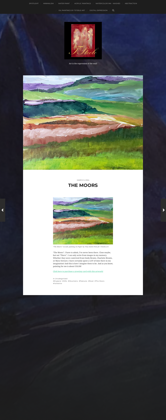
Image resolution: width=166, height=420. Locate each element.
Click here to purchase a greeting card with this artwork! (78, 271)
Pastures (83, 281)
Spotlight (34, 3)
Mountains (73, 281)
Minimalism (48, 3)
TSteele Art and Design (87, 404)
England (57, 281)
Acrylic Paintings (82, 3)
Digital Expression (99, 10)
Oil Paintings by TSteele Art (72, 10)
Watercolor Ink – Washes (108, 3)
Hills (65, 281)
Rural (91, 281)
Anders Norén (87, 410)
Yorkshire (58, 283)
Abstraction (131, 3)
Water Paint (64, 3)
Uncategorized (61, 279)
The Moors (100, 281)
